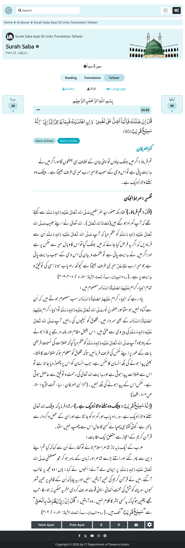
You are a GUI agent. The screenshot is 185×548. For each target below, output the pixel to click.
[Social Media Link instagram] (99, 536)
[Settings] (176, 10)
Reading (71, 78)
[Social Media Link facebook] (80, 536)
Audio (68, 89)
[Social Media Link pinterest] (105, 536)
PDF (91, 89)
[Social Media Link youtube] (92, 536)
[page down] (119, 525)
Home (8, 22)
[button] (38, 110)
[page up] (101, 525)
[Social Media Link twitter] (86, 536)
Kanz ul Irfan (68, 141)
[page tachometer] (136, 525)
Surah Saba (22, 46)
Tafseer (114, 78)
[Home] (8, 10)
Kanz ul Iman (44, 141)
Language (116, 89)
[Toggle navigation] (164, 10)
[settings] (149, 525)
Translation (92, 78)
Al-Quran (23, 22)
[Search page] (56, 10)
